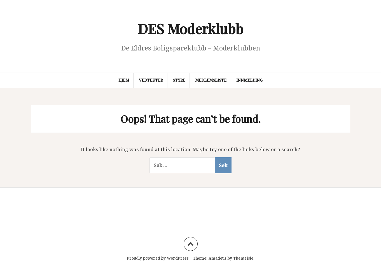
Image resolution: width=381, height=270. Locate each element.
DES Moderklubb (190, 28)
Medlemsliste (210, 80)
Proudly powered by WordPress (158, 258)
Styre (179, 80)
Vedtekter (151, 80)
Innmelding (249, 80)
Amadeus (217, 258)
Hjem (123, 80)
